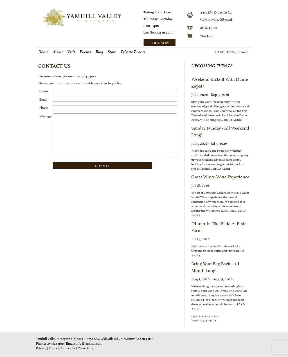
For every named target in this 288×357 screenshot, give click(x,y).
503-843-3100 (208, 27)
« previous (198, 315)
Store (112, 52)
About (58, 52)
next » (214, 315)
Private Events (133, 52)
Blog (99, 52)
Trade (53, 347)
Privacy (41, 347)
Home (43, 52)
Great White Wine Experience (220, 176)
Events (85, 52)
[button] (164, 42)
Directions (85, 347)
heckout (208, 35)
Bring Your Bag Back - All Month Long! (215, 266)
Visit (71, 52)
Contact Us (67, 347)
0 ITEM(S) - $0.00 (236, 51)
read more (233, 119)
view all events (203, 320)
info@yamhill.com (89, 343)
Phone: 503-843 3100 (50, 343)
